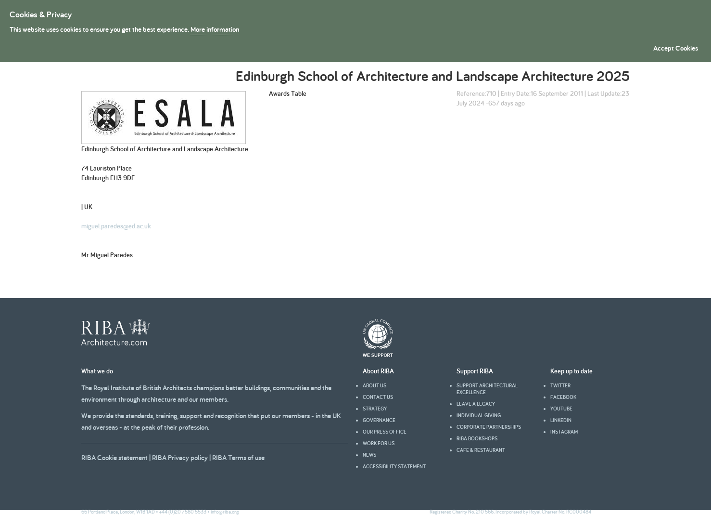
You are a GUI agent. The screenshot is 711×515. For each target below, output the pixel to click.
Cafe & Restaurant (481, 450)
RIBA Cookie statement (114, 457)
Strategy (375, 408)
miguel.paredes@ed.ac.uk (116, 226)
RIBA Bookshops (477, 438)
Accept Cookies (675, 48)
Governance (379, 420)
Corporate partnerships (489, 426)
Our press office (384, 431)
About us (374, 385)
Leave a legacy (476, 403)
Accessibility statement (394, 466)
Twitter (560, 385)
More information (214, 29)
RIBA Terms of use (238, 457)
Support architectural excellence (487, 389)
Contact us (378, 397)
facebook (563, 397)
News (369, 454)
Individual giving (479, 415)
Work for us (378, 443)
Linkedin (560, 420)
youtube (561, 408)
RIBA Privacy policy (180, 457)
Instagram (564, 431)
